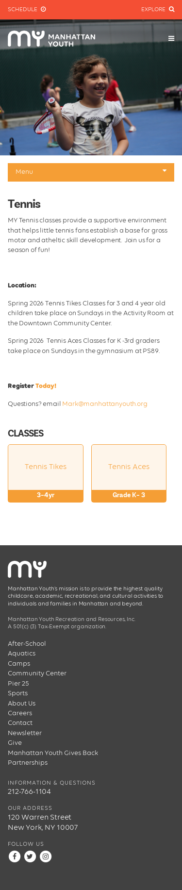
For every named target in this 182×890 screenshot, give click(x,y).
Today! (45, 386)
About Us (21, 703)
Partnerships (28, 762)
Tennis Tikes (45, 482)
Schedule (27, 9)
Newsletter (25, 733)
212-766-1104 (29, 792)
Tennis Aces (129, 482)
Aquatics (21, 653)
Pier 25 (18, 683)
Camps (19, 663)
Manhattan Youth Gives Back (53, 753)
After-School (27, 643)
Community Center (37, 673)
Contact (20, 723)
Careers (20, 713)
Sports (18, 693)
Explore (157, 9)
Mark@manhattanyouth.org (105, 404)
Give (15, 742)
